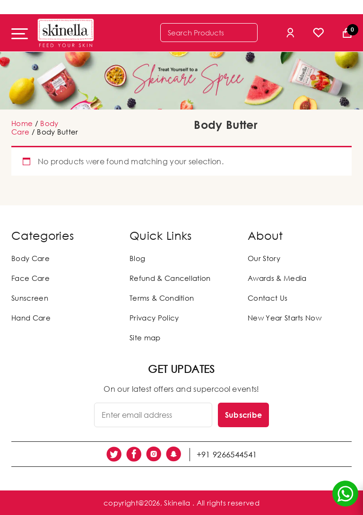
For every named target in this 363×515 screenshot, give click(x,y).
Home (22, 123)
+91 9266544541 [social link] (227, 454)
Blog (137, 258)
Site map (145, 337)
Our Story (264, 258)
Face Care (30, 278)
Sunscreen (29, 298)
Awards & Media (277, 278)
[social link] (113, 454)
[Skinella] (65, 33)
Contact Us (267, 298)
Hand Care (31, 317)
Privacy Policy (154, 317)
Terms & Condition (162, 298)
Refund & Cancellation (170, 278)
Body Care (30, 258)
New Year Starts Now (284, 317)
